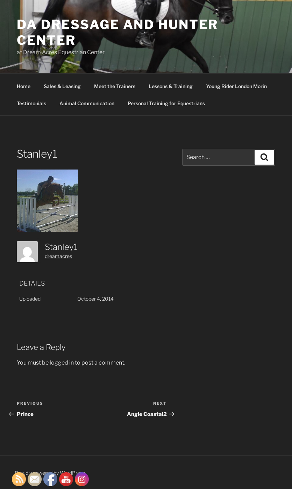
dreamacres (58, 256)
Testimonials (31, 103)
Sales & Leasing (62, 86)
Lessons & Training (171, 86)
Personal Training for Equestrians (166, 103)
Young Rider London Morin (236, 86)
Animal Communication (86, 103)
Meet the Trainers (114, 86)
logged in (62, 362)
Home (23, 86)
